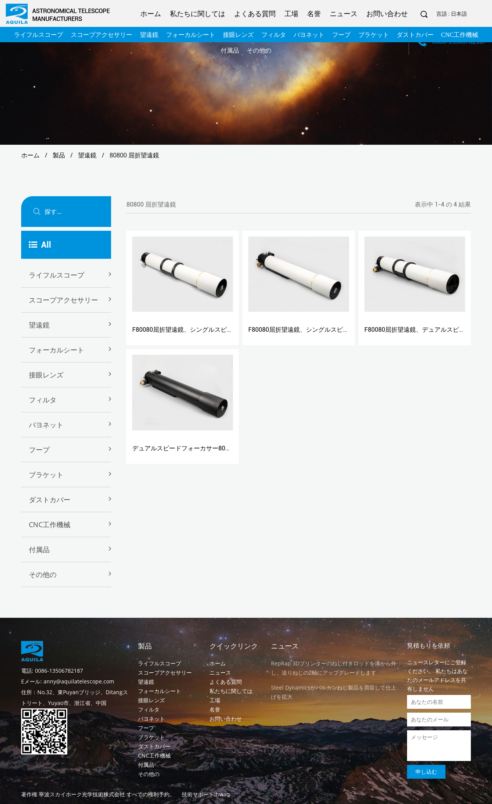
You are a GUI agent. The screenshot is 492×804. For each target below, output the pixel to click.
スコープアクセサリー (63, 299)
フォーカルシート (56, 349)
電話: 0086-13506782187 (52, 670)
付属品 (39, 549)
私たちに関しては (197, 14)
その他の (43, 574)
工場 (291, 14)
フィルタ (43, 399)
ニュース (343, 14)
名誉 (314, 14)
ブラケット (46, 474)
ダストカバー (49, 499)
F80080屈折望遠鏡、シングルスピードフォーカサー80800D (215, 329)
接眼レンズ (46, 374)
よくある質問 (255, 14)
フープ (39, 449)
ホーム (150, 14)
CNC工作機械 (49, 524)
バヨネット (46, 424)
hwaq (223, 794)
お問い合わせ (387, 14)
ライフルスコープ (56, 275)
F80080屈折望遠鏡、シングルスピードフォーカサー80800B (330, 329)
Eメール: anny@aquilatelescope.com (67, 681)
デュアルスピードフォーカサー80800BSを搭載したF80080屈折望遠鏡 (229, 448)
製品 (59, 155)
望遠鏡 (87, 155)
